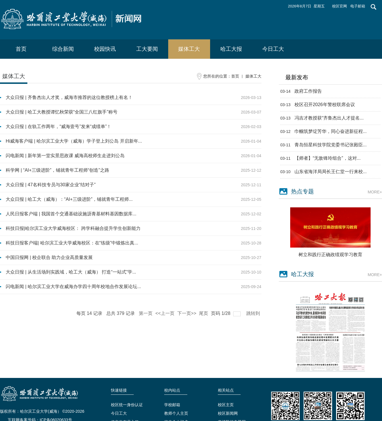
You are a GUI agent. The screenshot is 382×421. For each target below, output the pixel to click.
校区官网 (339, 6)
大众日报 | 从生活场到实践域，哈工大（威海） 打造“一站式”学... (71, 272)
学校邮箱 (172, 404)
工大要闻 (147, 49)
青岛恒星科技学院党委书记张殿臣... (330, 144)
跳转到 (253, 313)
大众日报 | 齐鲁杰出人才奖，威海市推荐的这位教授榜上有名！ (69, 97)
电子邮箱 (357, 6)
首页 (21, 49)
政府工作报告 (308, 91)
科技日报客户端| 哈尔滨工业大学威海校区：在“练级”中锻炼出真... (72, 242)
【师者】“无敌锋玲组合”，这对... (327, 158)
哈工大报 (231, 49)
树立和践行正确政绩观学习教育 (330, 254)
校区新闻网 (228, 413)
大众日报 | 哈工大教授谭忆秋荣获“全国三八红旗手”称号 (61, 112)
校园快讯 (105, 49)
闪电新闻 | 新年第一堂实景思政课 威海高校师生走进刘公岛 (65, 155)
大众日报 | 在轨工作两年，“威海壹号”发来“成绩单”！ (58, 126)
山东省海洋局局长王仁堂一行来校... (330, 171)
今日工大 (273, 49)
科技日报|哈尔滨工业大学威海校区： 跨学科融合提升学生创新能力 (73, 228)
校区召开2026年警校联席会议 (324, 104)
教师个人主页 (176, 413)
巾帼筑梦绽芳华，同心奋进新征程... (330, 131)
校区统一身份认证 (127, 404)
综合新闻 (63, 49)
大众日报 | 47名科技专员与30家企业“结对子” (51, 184)
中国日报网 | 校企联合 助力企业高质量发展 (49, 257)
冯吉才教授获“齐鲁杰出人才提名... (329, 118)
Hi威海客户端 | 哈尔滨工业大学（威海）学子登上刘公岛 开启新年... (74, 141)
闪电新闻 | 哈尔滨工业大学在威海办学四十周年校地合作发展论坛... (73, 286)
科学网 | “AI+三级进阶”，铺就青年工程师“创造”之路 (57, 170)
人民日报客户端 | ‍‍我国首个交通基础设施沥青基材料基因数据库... (71, 213)
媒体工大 (189, 49)
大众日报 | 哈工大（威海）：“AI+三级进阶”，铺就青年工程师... (69, 199)
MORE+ (375, 192)
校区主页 (226, 404)
